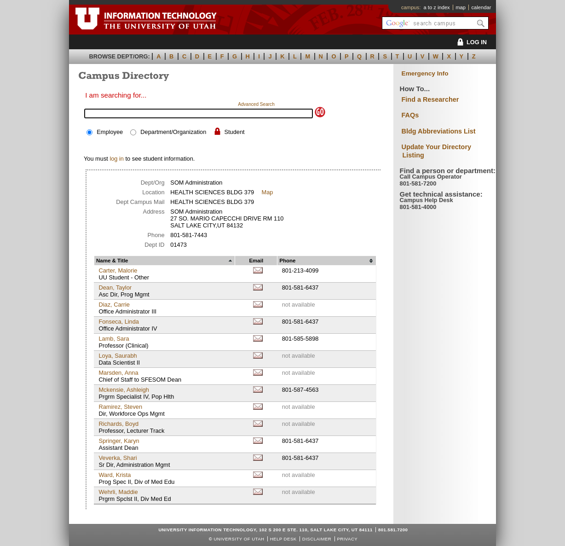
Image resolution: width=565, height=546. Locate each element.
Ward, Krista (114, 474)
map (460, 7)
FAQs (410, 115)
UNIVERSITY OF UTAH (238, 538)
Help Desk (283, 538)
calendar (481, 7)
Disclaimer (316, 538)
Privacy (347, 538)
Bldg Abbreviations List (439, 131)
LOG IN (470, 42)
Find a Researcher (430, 99)
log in (117, 158)
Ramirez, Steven (120, 406)
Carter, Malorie (117, 270)
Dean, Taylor (115, 287)
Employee (110, 131)
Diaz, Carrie (114, 304)
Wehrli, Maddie (118, 491)
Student (234, 131)
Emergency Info (425, 73)
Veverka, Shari (117, 457)
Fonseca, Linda (118, 321)
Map (267, 192)
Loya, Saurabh (117, 355)
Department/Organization (173, 131)
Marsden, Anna (118, 372)
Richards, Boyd (118, 423)
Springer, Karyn (118, 440)
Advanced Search (256, 104)
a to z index (437, 7)
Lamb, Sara (113, 338)
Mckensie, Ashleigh (123, 389)
